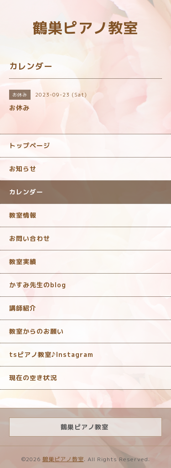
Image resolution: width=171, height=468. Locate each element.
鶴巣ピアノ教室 (85, 28)
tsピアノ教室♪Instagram (51, 354)
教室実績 (22, 261)
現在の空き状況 (33, 377)
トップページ (29, 145)
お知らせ (22, 168)
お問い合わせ (29, 238)
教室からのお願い (36, 331)
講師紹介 (22, 308)
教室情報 (22, 215)
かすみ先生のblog (37, 284)
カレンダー (26, 192)
